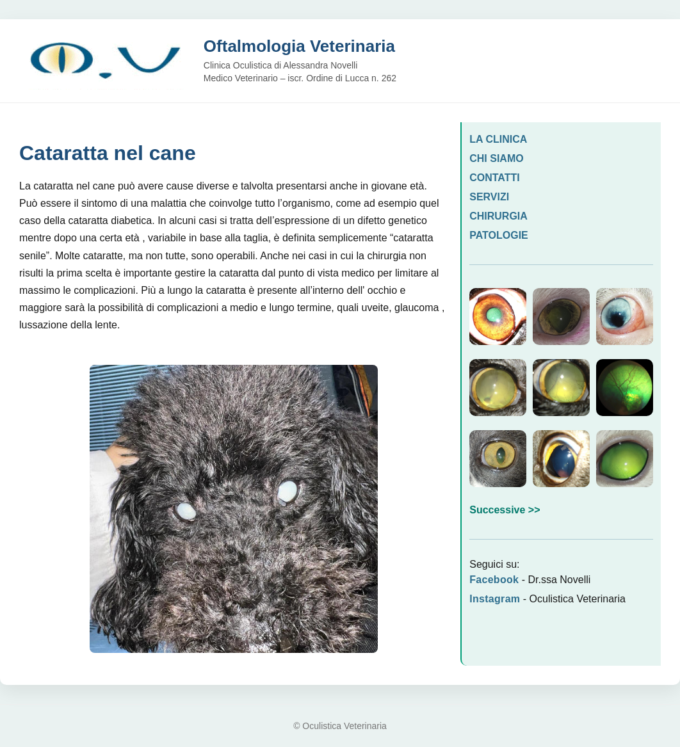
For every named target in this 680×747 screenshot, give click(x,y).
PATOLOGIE (498, 235)
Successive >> (504, 509)
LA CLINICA (498, 139)
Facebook (494, 579)
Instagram (494, 598)
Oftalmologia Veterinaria (299, 46)
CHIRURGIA (498, 216)
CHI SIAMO (496, 158)
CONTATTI (494, 177)
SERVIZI (489, 196)
